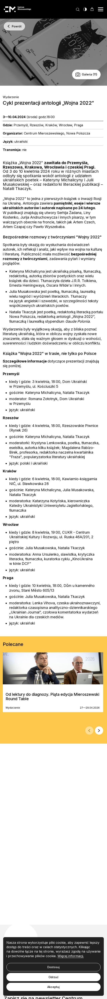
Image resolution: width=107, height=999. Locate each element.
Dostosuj (53, 967)
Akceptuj (53, 987)
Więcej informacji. (70, 956)
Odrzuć (53, 977)
